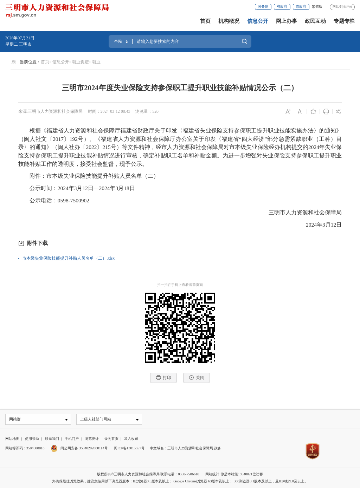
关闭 (197, 377)
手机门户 (72, 439)
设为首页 (111, 439)
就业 (96, 61)
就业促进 (80, 61)
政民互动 (315, 21)
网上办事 (286, 21)
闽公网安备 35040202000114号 (79, 448)
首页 (205, 21)
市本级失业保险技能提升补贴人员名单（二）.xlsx (68, 258)
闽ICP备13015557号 (129, 448)
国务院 (263, 6)
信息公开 (257, 21)
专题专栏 (344, 21)
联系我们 (52, 439)
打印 (164, 377)
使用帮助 (32, 439)
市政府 (301, 6)
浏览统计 (92, 439)
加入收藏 (131, 439)
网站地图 (12, 439)
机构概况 (228, 21)
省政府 (282, 6)
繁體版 (317, 6)
